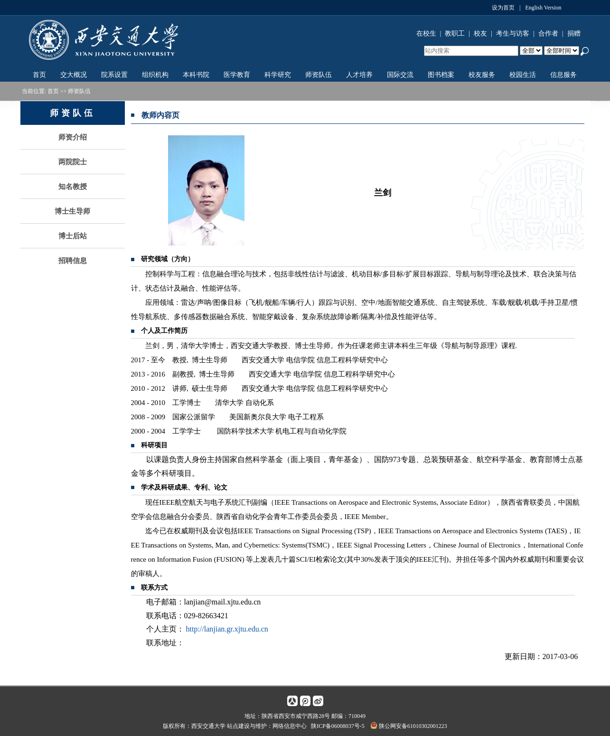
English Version (543, 7)
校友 (480, 33)
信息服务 (563, 74)
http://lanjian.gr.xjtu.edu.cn (227, 629)
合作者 (548, 33)
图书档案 (441, 74)
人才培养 (359, 74)
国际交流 (400, 74)
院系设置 (114, 74)
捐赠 (574, 33)
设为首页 (503, 7)
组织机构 (155, 74)
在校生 (426, 33)
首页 (39, 74)
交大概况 (73, 74)
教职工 (455, 33)
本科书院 (196, 74)
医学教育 (237, 74)
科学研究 (277, 74)
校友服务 (482, 74)
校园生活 (522, 74)
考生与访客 (512, 33)
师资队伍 (318, 74)
